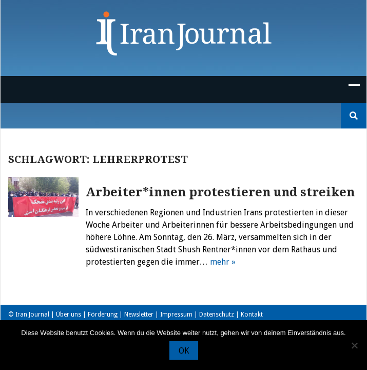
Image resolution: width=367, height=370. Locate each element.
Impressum (176, 314)
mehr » (223, 262)
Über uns (68, 314)
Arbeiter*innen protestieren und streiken (220, 192)
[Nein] (354, 345)
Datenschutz (216, 314)
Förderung (103, 314)
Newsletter (138, 314)
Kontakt (252, 314)
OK (184, 351)
